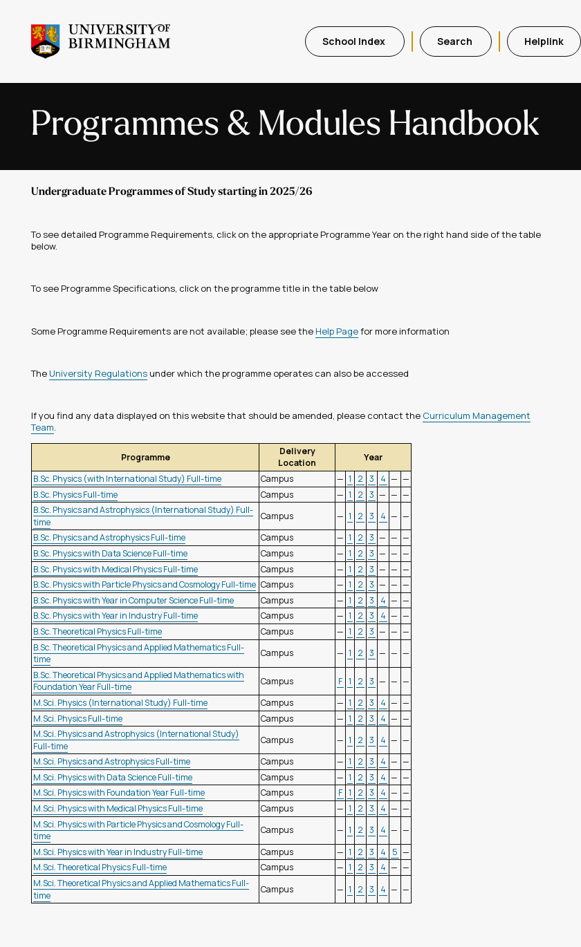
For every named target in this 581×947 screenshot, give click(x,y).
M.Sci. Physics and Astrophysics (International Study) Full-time (136, 740)
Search (455, 41)
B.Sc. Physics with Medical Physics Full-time (115, 569)
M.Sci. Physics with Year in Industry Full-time (118, 852)
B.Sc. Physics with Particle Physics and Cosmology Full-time (144, 584)
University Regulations (98, 373)
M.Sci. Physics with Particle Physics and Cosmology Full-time (138, 830)
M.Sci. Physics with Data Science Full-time (112, 777)
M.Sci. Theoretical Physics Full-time (100, 867)
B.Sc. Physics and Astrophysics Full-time (109, 537)
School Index (354, 41)
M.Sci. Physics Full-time (77, 718)
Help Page (336, 331)
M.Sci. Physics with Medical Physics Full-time (118, 808)
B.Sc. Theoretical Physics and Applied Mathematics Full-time (138, 653)
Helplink (544, 41)
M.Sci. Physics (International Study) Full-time (120, 703)
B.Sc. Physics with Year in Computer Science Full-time (133, 600)
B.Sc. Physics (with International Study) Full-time (127, 479)
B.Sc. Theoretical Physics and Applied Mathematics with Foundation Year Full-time (138, 681)
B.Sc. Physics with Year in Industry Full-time (115, 615)
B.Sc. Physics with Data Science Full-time (110, 553)
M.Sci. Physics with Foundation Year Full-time (119, 792)
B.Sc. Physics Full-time (75, 494)
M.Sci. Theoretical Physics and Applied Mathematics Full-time (141, 889)
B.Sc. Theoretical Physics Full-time (97, 631)
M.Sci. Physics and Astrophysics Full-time (111, 761)
